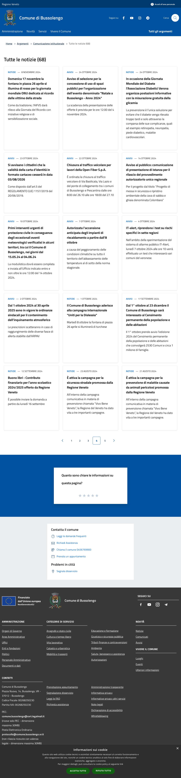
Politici (5, 654)
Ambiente (96, 648)
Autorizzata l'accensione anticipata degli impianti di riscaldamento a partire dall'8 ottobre (87, 235)
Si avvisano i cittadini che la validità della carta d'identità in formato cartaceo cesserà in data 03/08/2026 (30, 172)
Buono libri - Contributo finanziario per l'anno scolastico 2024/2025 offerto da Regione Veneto (29, 385)
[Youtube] (130, 18)
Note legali (97, 704)
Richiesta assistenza (58, 704)
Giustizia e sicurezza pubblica (107, 636)
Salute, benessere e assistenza (108, 654)
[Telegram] (146, 18)
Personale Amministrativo (16, 660)
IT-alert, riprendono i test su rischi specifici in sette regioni (149, 230)
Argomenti (23, 43)
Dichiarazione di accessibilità (106, 710)
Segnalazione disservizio (60, 693)
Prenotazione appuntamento (62, 687)
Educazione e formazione (104, 631)
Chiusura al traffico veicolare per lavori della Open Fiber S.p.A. (89, 167)
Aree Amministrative (13, 637)
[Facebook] (122, 18)
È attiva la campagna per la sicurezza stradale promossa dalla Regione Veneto (90, 382)
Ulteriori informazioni (147, 670)
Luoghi (139, 658)
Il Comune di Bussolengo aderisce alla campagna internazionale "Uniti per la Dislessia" (90, 310)
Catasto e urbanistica (58, 648)
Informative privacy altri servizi (108, 699)
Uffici (5, 642)
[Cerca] (175, 18)
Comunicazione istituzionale (48, 43)
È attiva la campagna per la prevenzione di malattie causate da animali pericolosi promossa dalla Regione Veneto (148, 385)
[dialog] (90, 761)
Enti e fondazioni (11, 648)
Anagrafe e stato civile (59, 631)
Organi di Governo (12, 631)
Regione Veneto (10, 4)
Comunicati (142, 637)
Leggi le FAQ (53, 699)
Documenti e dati (11, 666)
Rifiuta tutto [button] (103, 770)
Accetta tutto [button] (78, 770)
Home (9, 43)
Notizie (12, 72)
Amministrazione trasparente (107, 687)
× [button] (177, 748)
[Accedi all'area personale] (163, 4)
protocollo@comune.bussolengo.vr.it (23, 734)
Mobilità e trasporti (57, 654)
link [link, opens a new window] (121, 764)
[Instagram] (138, 18)
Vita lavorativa (55, 642)
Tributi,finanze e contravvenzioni (109, 642)
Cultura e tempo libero (59, 637)
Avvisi (70, 72)
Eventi (139, 664)
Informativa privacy (102, 693)
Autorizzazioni (99, 660)
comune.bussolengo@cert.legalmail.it (23, 716)
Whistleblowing (99, 716)
